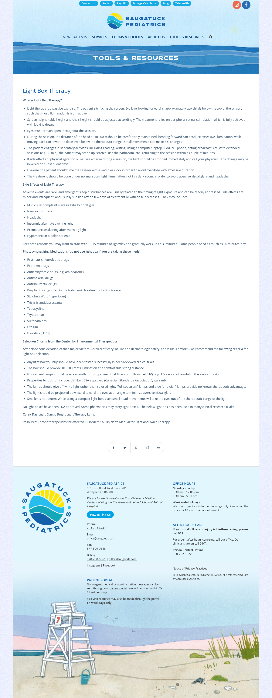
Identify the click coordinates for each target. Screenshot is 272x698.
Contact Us (89, 3)
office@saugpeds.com (101, 538)
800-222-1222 (182, 554)
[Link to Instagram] (237, 5)
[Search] (209, 37)
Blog (166, 3)
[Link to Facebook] (246, 5)
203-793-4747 (96, 528)
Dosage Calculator (144, 3)
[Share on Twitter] (125, 447)
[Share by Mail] (158, 447)
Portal (106, 3)
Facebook (109, 565)
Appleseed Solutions (187, 578)
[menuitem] (88, 3)
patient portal (118, 588)
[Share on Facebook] (113, 447)
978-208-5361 (96, 559)
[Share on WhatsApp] (136, 447)
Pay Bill (121, 3)
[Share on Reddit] (147, 447)
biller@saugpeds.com (123, 559)
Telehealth (182, 3)
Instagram (93, 565)
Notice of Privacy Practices (190, 568)
